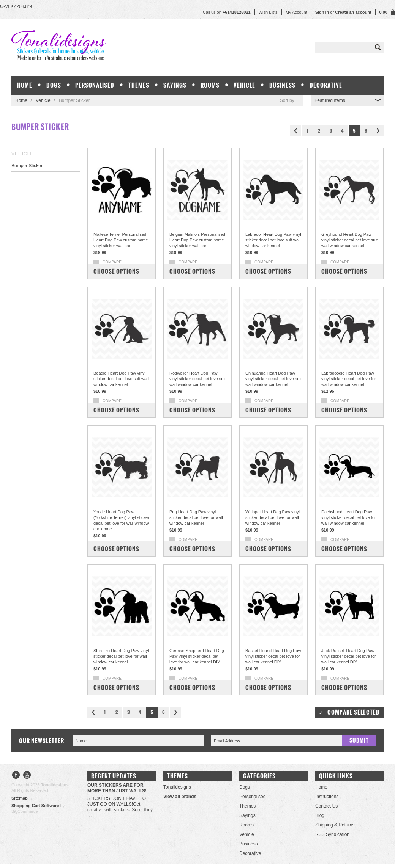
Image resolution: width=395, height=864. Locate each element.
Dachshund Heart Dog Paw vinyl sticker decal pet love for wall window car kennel (348, 517)
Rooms (210, 85)
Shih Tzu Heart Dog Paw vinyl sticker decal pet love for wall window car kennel (121, 656)
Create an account (353, 12)
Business (282, 85)
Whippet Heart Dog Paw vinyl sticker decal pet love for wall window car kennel (272, 517)
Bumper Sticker (27, 165)
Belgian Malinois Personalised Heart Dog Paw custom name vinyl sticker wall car (197, 240)
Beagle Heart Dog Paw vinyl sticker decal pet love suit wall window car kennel (121, 379)
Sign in (322, 12)
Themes (138, 85)
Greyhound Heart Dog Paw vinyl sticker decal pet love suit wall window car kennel (349, 240)
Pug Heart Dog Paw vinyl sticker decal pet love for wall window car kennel (196, 517)
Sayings (174, 85)
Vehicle (244, 85)
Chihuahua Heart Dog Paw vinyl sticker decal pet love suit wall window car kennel (273, 379)
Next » (378, 130)
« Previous (295, 130)
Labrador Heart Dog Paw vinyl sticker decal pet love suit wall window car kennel (273, 240)
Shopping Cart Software (35, 805)
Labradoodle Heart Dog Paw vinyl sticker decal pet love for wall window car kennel (348, 379)
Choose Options (116, 271)
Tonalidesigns (177, 787)
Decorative (326, 85)
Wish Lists (268, 12)
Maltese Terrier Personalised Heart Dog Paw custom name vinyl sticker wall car (120, 240)
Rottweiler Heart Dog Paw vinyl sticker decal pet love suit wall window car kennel (197, 379)
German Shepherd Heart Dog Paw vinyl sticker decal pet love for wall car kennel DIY (196, 656)
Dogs (53, 85)
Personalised (94, 85)
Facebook (16, 776)
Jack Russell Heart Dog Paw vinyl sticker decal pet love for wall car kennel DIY (348, 656)
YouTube (27, 776)
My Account (296, 12)
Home (21, 100)
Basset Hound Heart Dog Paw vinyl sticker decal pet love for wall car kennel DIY (273, 656)
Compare (112, 262)
